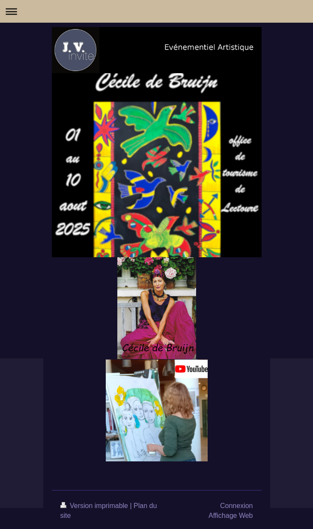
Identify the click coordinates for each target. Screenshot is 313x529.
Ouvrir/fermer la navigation (156, 11)
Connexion (236, 505)
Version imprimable (95, 505)
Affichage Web (231, 515)
